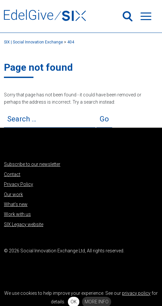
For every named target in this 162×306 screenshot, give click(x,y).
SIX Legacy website (23, 224)
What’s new (16, 204)
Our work (13, 194)
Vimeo (52, 266)
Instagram (41, 266)
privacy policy (136, 293)
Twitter (9, 266)
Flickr (63, 266)
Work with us (17, 214)
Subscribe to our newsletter (32, 164)
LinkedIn (20, 266)
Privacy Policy (18, 184)
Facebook (30, 266)
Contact (12, 174)
